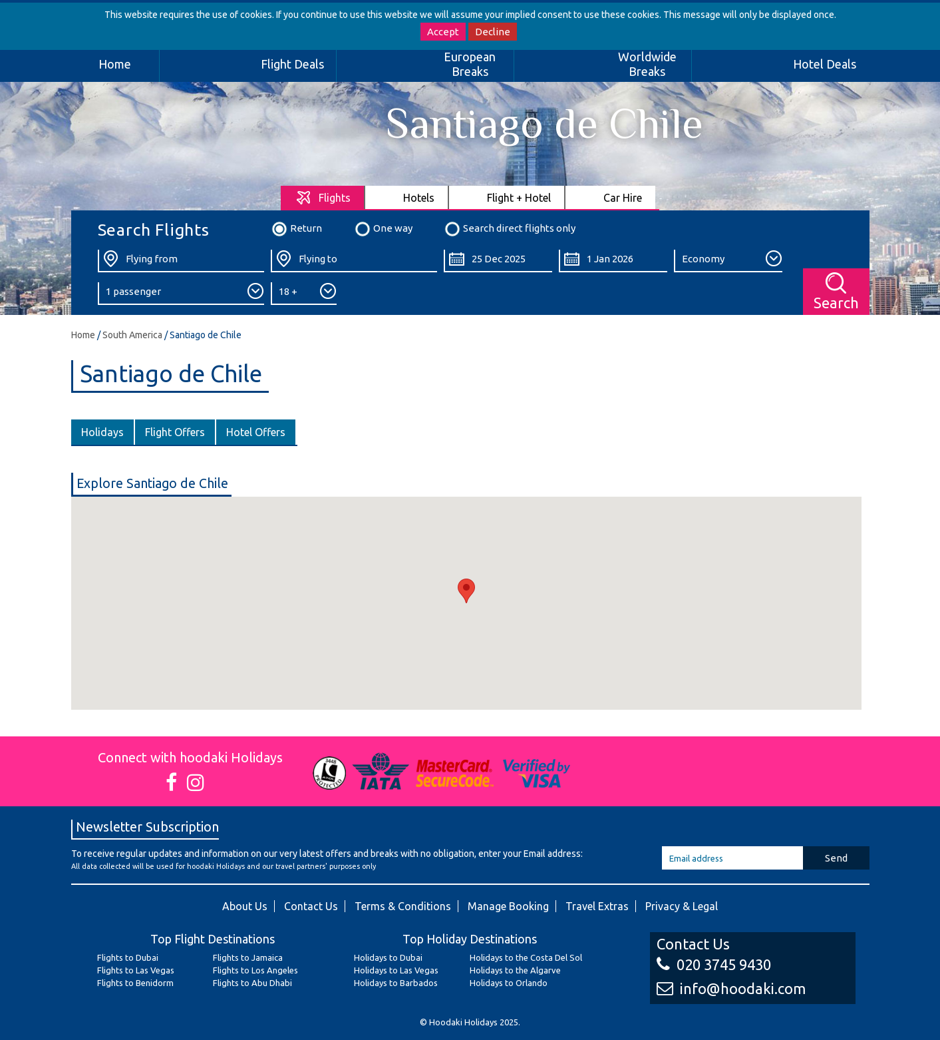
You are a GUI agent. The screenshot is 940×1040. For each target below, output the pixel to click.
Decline (492, 31)
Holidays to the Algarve (515, 970)
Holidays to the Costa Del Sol (526, 957)
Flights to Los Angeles (255, 970)
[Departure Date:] (498, 261)
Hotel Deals (824, 64)
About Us (244, 906)
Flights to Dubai (127, 957)
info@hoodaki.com (731, 988)
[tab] (323, 197)
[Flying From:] (181, 261)
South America (132, 335)
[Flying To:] (354, 261)
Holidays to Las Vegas (396, 970)
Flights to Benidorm (135, 982)
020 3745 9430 (714, 964)
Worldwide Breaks (647, 64)
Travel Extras (597, 906)
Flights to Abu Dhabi (252, 982)
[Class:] (728, 261)
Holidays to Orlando (509, 982)
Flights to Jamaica (248, 957)
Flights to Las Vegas (135, 970)
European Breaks (470, 64)
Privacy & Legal (681, 906)
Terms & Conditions (403, 906)
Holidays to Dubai (388, 957)
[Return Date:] (613, 261)
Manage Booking (508, 906)
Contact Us (311, 906)
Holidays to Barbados (396, 982)
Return (296, 229)
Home (114, 64)
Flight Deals (292, 64)
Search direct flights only (509, 229)
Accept (443, 31)
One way (383, 229)
